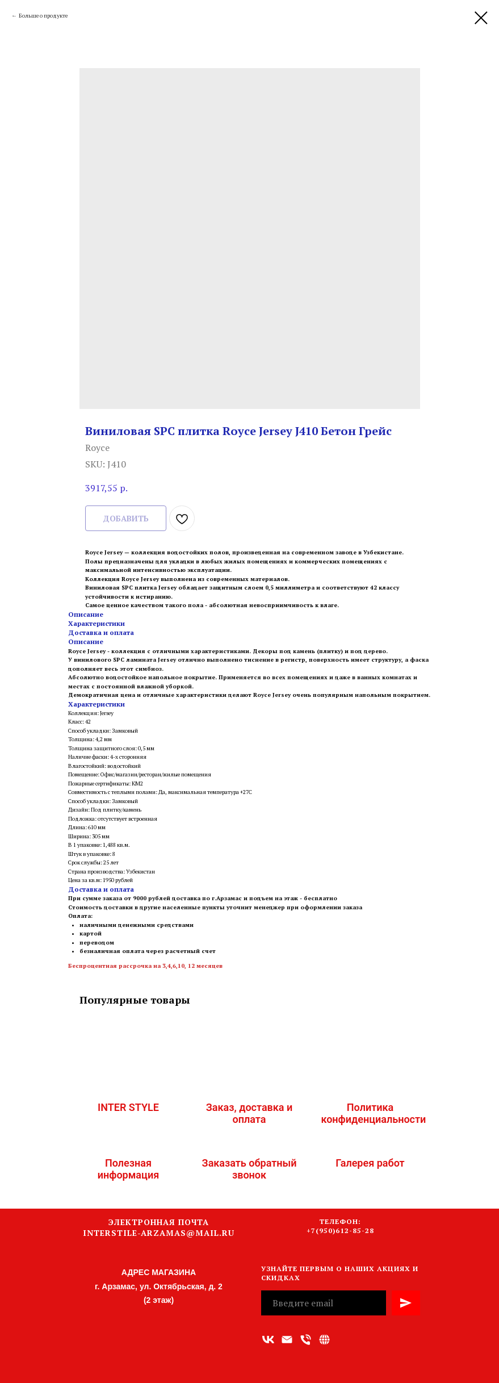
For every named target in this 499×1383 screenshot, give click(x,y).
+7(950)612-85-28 (340, 1230)
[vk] (268, 1339)
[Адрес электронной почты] (287, 1339)
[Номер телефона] (306, 1339)
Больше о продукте (43, 15)
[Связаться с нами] (324, 1339)
